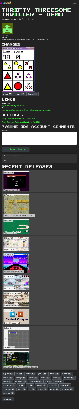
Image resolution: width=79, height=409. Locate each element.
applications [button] (9, 385)
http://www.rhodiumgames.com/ (13, 106)
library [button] (22, 389)
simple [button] (7, 382)
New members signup (11, 156)
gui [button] (32, 389)
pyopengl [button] (41, 385)
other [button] (57, 378)
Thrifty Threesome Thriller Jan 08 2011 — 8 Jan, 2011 (21, 122)
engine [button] (54, 389)
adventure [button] (8, 393)
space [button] (45, 378)
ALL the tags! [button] (7, 399)
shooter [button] (8, 378)
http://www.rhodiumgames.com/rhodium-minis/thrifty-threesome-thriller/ (26, 110)
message (5, 130)
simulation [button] (67, 389)
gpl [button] (30, 385)
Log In (5, 160)
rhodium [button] (32, 94)
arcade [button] (7, 94)
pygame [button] (8, 374)
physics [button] (42, 389)
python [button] (66, 374)
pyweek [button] (64, 385)
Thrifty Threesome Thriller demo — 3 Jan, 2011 (18, 119)
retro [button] (58, 382)
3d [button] (21, 385)
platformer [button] (21, 382)
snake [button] (53, 385)
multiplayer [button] (36, 382)
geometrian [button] (9, 389)
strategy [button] (21, 378)
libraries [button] (69, 378)
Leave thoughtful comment (16, 149)
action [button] (33, 378)
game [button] (42, 374)
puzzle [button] (20, 94)
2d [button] (19, 374)
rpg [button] (48, 382)
